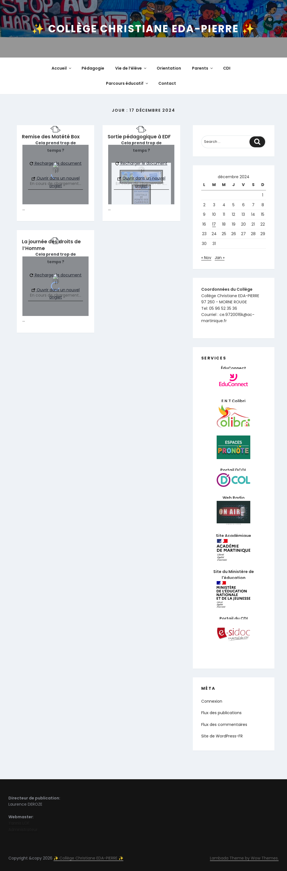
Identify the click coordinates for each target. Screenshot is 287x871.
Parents (203, 68)
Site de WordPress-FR (222, 736)
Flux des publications (221, 713)
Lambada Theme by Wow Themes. (244, 858)
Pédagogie (93, 68)
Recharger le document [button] (56, 163)
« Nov (206, 257)
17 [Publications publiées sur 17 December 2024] (214, 224)
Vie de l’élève (131, 68)
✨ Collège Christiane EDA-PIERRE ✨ (143, 29)
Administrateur (23, 829)
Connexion (211, 701)
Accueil (62, 68)
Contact (167, 83)
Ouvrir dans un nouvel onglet (56, 182)
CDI (226, 68)
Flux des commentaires (224, 724)
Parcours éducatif (127, 83)
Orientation (169, 68)
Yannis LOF (18, 823)
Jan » (219, 257)
